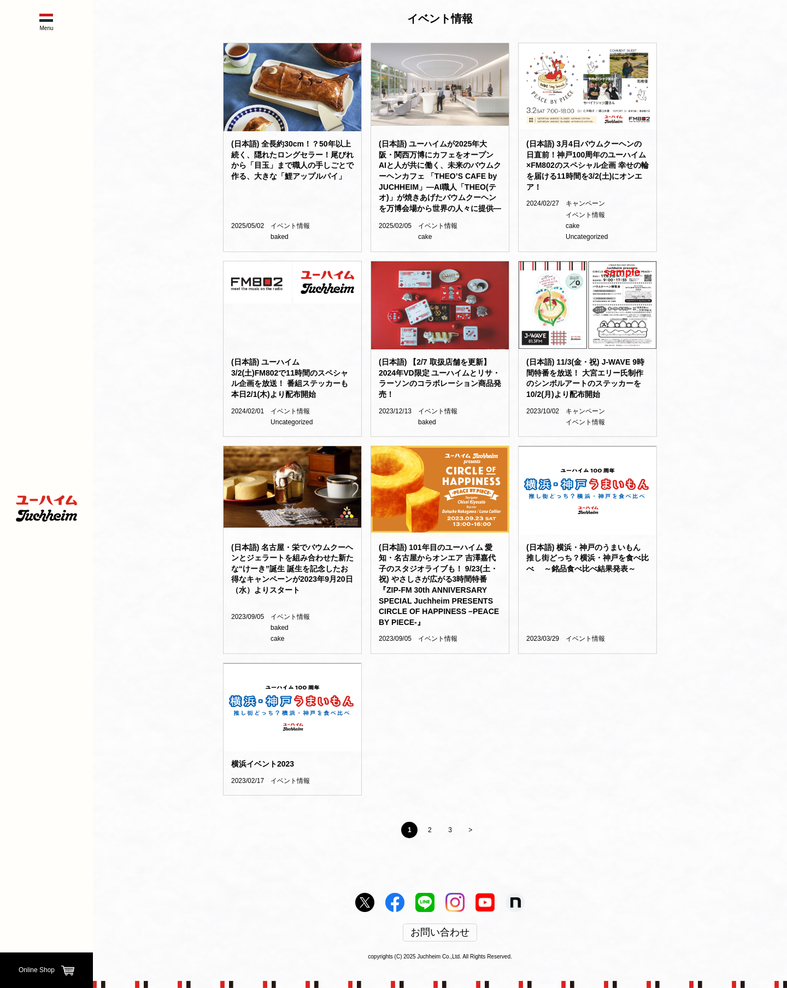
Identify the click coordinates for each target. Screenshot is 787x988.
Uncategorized (587, 237)
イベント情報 (290, 226)
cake (425, 237)
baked (280, 237)
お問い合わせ (439, 932)
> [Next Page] (470, 830)
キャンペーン (585, 203)
